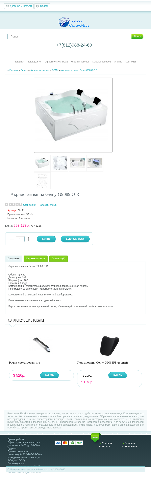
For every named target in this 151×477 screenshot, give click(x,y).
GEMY (55, 70)
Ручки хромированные (24, 362)
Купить (49, 375)
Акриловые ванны (39, 70)
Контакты (130, 61)
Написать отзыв (47, 205)
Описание (14, 258)
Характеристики (35, 258)
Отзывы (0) (58, 258)
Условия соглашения (129, 445)
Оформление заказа (56, 61)
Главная (19, 61)
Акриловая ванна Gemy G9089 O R (79, 70)
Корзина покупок (80, 61)
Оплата (44, 6)
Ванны (24, 70)
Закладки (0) (34, 61)
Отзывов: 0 (29, 205)
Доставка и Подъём (21, 6)
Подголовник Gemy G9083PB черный (102, 362)
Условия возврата (105, 445)
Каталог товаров (101, 61)
